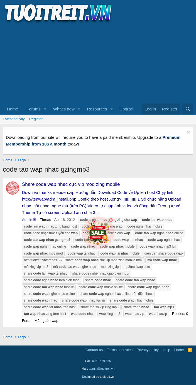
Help (166, 350)
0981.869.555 (101, 360)
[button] (45, 109)
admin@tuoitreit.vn (101, 368)
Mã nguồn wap (46, 321)
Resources (97, 109)
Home (12, 109)
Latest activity (14, 119)
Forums (33, 109)
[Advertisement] (98, 63)
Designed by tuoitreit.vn (98, 376)
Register (36, 119)
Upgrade (127, 109)
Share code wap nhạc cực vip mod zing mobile (71, 184)
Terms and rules (120, 350)
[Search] (187, 109)
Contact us (94, 350)
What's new (64, 109)
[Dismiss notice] (187, 133)
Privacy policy (148, 350)
